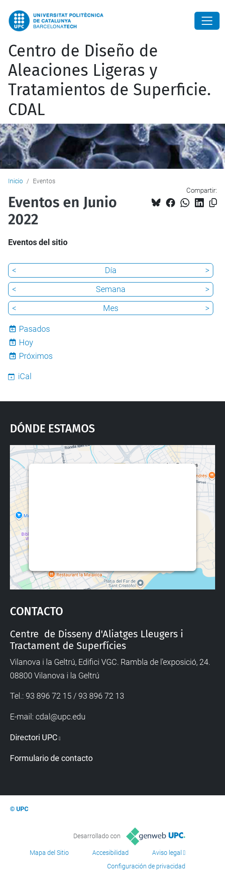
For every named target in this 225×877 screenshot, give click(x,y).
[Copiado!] (213, 203)
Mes (110, 308)
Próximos (36, 356)
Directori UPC (34, 737)
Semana (111, 289)
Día (111, 270)
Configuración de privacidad (146, 866)
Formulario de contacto (51, 758)
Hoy (26, 342)
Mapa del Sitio (49, 852)
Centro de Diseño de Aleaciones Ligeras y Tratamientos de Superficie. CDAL (109, 80)
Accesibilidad (110, 852)
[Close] (207, 21)
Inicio (15, 181)
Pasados (34, 329)
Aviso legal (167, 852)
